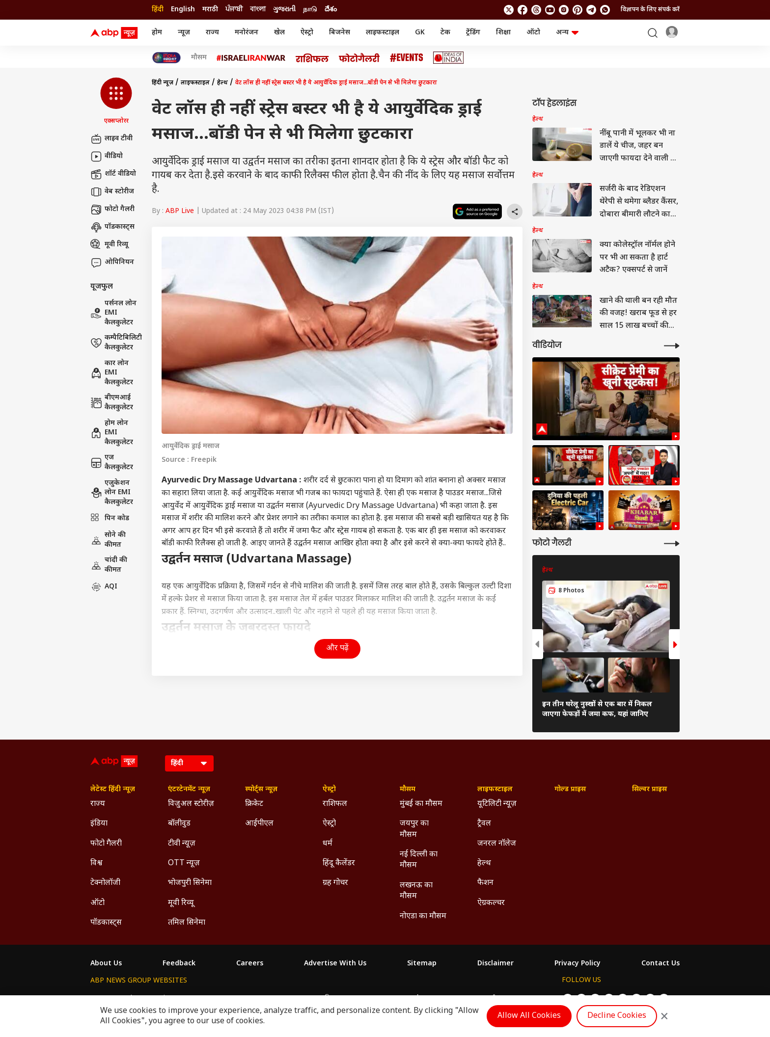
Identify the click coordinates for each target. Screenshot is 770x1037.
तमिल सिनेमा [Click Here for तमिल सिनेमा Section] (186, 923)
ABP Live (179, 211)
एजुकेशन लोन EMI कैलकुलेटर (111, 493)
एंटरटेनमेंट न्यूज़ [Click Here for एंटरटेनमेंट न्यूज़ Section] (189, 789)
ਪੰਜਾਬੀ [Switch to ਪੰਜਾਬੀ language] (234, 9)
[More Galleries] (672, 543)
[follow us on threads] (536, 10)
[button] (116, 102)
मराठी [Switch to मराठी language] (210, 9)
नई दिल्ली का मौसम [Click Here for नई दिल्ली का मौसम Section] (419, 860)
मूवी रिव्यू (109, 245)
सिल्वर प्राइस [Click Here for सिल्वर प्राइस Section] (649, 789)
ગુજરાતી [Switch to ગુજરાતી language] (284, 9)
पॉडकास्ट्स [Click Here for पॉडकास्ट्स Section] (106, 923)
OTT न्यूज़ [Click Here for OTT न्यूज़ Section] (184, 863)
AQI (103, 587)
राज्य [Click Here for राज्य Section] (97, 804)
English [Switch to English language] (183, 9)
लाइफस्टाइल (382, 32)
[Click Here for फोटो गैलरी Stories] (359, 57)
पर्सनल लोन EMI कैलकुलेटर (113, 313)
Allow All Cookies (529, 1016)
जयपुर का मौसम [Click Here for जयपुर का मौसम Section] (414, 829)
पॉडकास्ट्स (112, 227)
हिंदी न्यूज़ (162, 83)
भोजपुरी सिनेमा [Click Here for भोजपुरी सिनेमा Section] (190, 883)
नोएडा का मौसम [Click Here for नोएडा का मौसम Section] (423, 916)
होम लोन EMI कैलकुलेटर (111, 433)
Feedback (179, 963)
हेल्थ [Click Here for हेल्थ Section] (484, 863)
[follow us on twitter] (509, 10)
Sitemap (422, 963)
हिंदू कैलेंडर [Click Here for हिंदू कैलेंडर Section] (339, 863)
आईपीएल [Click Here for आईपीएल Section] (259, 824)
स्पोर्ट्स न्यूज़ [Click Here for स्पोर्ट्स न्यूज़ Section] (261, 789)
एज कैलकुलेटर (111, 462)
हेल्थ (222, 83)
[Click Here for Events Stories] (406, 57)
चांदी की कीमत (108, 565)
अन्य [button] (567, 32)
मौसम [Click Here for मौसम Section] (407, 789)
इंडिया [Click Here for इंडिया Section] (99, 824)
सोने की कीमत (108, 540)
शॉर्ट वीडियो (113, 174)
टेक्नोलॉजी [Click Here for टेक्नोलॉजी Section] (105, 883)
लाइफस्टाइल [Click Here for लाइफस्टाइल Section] (495, 789)
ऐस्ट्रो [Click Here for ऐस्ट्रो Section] (329, 789)
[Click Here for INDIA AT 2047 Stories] (166, 58)
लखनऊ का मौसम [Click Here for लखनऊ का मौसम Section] (416, 891)
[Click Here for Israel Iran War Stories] (251, 58)
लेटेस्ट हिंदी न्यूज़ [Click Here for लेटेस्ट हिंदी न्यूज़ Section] (112, 789)
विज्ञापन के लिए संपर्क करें (650, 10)
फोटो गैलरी (112, 209)
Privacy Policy (577, 963)
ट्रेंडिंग (473, 32)
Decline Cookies (616, 1016)
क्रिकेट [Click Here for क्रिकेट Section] (254, 804)
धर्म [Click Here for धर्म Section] (327, 844)
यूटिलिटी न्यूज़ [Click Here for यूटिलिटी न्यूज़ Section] (497, 804)
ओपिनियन (112, 262)
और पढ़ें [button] (337, 648)
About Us (106, 963)
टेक (445, 32)
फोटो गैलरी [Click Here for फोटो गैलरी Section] (106, 844)
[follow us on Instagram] (564, 10)
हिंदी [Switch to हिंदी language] (158, 9)
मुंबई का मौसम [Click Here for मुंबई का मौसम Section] (421, 804)
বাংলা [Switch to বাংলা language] (258, 9)
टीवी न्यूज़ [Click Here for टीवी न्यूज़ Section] (181, 844)
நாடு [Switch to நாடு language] (310, 9)
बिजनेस (339, 32)
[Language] (189, 763)
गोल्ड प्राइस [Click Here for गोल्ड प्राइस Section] (570, 789)
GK (420, 32)
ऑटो (533, 32)
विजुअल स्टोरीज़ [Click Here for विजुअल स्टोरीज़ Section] (191, 804)
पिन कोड (109, 519)
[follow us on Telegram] (591, 10)
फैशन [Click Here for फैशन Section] (485, 883)
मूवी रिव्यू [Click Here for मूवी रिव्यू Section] (180, 903)
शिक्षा (503, 32)
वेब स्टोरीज (112, 192)
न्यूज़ (184, 32)
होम (157, 32)
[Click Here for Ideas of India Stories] (448, 58)
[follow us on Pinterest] (577, 10)
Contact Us (660, 963)
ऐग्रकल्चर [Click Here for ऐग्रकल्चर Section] (491, 903)
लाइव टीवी (111, 139)
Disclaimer (495, 963)
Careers (249, 963)
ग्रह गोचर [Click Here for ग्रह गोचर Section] (335, 883)
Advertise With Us (335, 963)
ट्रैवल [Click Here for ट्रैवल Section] (484, 824)
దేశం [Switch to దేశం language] (331, 9)
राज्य (212, 32)
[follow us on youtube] (550, 10)
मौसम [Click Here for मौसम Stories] (199, 57)
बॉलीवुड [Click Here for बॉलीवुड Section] (179, 824)
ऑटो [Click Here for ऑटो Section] (97, 903)
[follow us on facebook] (522, 10)
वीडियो (106, 156)
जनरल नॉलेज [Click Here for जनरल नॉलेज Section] (496, 844)
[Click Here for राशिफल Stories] (312, 57)
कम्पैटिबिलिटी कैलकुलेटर (116, 342)
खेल (279, 32)
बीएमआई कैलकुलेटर (111, 402)
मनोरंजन (246, 32)
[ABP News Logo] (115, 33)
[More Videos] (672, 345)
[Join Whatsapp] (605, 10)
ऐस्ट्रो (307, 32)
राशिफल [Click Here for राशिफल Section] (335, 804)
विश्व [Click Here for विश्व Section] (96, 863)
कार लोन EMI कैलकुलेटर (111, 373)
